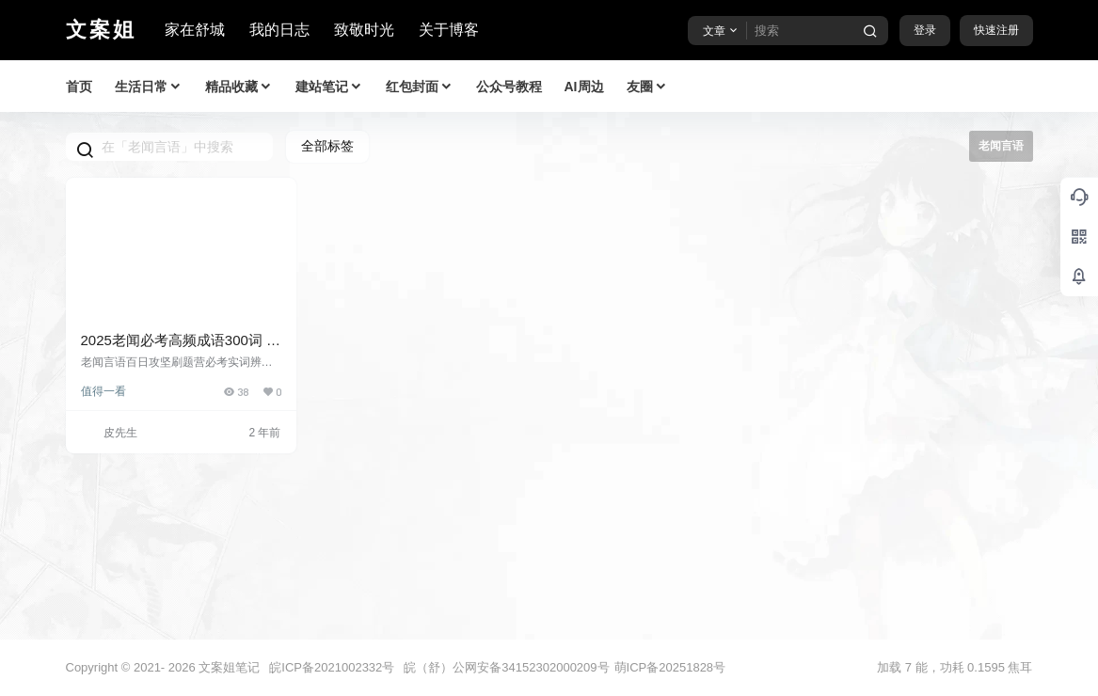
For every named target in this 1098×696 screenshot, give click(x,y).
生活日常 (149, 87)
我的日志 (279, 30)
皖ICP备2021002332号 (331, 667)
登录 (925, 30)
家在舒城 (195, 30)
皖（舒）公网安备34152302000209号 (506, 667)
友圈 (647, 87)
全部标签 (327, 145)
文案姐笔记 (228, 667)
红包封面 (420, 87)
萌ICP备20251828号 (670, 667)
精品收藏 (239, 87)
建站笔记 (329, 87)
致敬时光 (364, 30)
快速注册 (996, 30)
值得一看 (103, 391)
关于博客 (449, 30)
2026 (182, 667)
